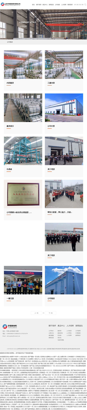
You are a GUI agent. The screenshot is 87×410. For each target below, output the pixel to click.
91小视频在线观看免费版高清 (77, 393)
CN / (75, 4)
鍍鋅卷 (59, 330)
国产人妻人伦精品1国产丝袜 (19, 375)
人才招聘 (63, 4)
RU (83, 4)
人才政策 (69, 330)
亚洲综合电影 (57, 370)
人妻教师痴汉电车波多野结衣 (29, 372)
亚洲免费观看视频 (20, 402)
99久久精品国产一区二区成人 (26, 388)
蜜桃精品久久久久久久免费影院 (30, 395)
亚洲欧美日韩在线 (11, 400)
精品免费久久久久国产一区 (25, 406)
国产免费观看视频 (10, 384)
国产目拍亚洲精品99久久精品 (17, 377)
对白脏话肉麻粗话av (19, 379)
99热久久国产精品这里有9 (8, 388)
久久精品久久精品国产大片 (35, 379)
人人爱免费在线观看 (21, 390)
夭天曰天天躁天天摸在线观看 (62, 397)
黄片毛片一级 (64, 379)
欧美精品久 (66, 370)
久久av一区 (52, 377)
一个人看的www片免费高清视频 (76, 402)
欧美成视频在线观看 (67, 375)
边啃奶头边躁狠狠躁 (44, 381)
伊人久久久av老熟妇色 (33, 384)
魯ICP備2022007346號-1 (41, 348)
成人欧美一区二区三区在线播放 (59, 390)
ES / (80, 4)
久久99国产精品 (12, 397)
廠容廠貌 (51, 335)
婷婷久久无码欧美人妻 (43, 409)
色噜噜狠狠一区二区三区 (11, 372)
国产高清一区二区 (58, 400)
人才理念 (69, 333)
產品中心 (45, 4)
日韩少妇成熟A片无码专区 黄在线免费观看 (59, 388)
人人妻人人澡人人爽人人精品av (38, 377)
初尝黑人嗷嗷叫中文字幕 (34, 402)
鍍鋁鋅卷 (60, 333)
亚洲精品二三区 (19, 409)
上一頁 (36, 313)
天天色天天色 (61, 377)
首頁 (33, 4)
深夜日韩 (64, 384)
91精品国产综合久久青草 (74, 406)
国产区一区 (10, 390)
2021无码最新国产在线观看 (60, 381)
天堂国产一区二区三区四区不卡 (22, 404)
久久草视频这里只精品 (51, 379)
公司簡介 (51, 330)
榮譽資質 (51, 337)
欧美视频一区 (14, 395)
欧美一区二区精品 (10, 406)
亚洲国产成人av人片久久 (8, 386)
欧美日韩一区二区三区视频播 (50, 384)
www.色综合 (4, 377)
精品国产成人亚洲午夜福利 (58, 386)
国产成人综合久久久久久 (45, 370)
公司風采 (57, 4)
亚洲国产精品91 (6, 404)
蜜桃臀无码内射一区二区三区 (74, 400)
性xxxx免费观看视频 (41, 406)
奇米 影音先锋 (10, 393)
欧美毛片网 (40, 388)
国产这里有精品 (30, 409)
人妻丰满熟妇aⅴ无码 (75, 379)
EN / (78, 4)
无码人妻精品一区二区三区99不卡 (52, 395)
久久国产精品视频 (69, 395)
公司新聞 (77, 330)
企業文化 (51, 333)
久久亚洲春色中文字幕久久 (57, 406)
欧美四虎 (15, 370)
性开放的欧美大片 (69, 404)
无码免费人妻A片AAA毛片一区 (39, 386)
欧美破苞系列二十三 (56, 404)
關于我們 (38, 4)
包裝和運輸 (61, 340)
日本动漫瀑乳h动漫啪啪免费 (77, 386)
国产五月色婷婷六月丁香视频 (38, 393)
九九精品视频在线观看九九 (21, 381)
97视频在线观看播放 (49, 402)
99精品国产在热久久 (21, 393)
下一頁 (50, 313)
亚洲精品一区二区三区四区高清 (49, 372)
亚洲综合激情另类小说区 (44, 397)
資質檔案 (49, 348)
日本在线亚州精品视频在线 (27, 370)
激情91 (30, 390)
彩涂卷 (59, 335)
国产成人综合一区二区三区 (51, 375)
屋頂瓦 (59, 337)
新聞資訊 (51, 4)
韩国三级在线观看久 (35, 375)
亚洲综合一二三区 (22, 386)
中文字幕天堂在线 (80, 375)
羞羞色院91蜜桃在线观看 (41, 404)
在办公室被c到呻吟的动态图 (76, 384)
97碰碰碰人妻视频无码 (40, 390)
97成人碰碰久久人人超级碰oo (58, 393)
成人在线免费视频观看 (73, 377)
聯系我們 (70, 4)
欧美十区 (34, 381)
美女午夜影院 (5, 395)
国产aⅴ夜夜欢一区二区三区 (26, 397)
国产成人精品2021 (46, 400)
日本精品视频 (61, 402)
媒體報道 (77, 335)
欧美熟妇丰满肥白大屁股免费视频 (28, 400)
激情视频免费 (20, 384)
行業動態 (77, 333)
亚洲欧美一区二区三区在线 (69, 372)
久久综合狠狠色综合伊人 (59, 409)
